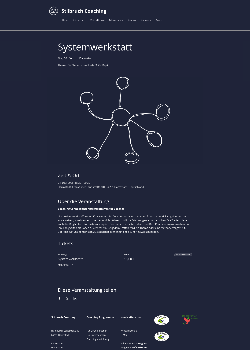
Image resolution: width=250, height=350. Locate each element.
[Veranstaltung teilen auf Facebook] (59, 298)
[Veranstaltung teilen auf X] (67, 298)
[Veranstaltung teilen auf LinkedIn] (75, 298)
